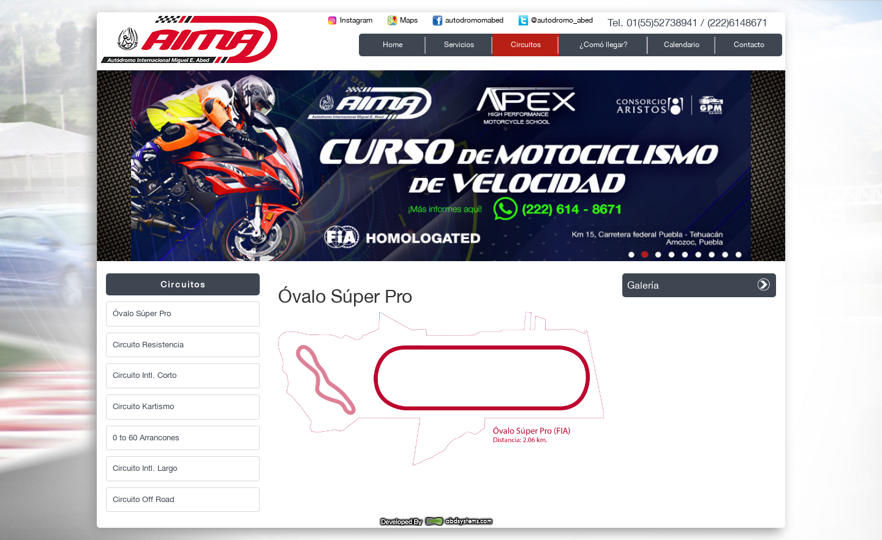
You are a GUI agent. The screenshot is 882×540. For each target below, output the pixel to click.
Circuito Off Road (144, 499)
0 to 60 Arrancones (146, 437)
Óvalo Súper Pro (142, 313)
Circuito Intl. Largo (145, 468)
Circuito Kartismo (143, 406)
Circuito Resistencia (148, 344)
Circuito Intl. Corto (144, 375)
